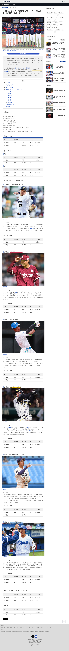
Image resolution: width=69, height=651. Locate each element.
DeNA (5, 627)
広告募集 (29, 641)
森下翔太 (10, 97)
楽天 (16, 292)
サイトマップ (32, 640)
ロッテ (33, 627)
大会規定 (8, 82)
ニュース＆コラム (9, 4)
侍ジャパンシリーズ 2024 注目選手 (14, 89)
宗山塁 (6, 71)
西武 (21, 627)
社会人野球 (41, 631)
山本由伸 (31, 228)
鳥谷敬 (9, 427)
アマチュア (39, 4)
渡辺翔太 (35, 49)
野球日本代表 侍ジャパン (17, 631)
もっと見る (63, 39)
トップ (2, 4)
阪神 (28, 427)
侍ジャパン (51, 4)
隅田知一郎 (9, 50)
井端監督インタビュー (11, 104)
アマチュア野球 (26, 631)
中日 (14, 627)
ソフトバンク (33, 68)
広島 (11, 627)
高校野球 (32, 631)
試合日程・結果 (9, 85)
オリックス (42, 627)
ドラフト (45, 4)
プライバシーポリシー (36, 641)
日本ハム (37, 627)
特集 (28, 4)
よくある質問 (39, 639)
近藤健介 (28, 68)
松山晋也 (30, 49)
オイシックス (51, 627)
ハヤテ (47, 627)
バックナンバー (59, 4)
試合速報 (17, 4)
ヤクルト (22, 68)
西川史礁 (10, 102)
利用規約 (37, 640)
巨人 (2, 627)
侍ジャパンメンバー (10, 87)
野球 (10, 7)
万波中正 (10, 95)
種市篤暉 (14, 50)
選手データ (23, 4)
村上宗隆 (17, 68)
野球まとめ (5, 7)
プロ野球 (33, 4)
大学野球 (36, 631)
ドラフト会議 (8, 631)
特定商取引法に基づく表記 (34, 642)
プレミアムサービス (31, 639)
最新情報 (8, 106)
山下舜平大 (10, 91)
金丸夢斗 (39, 49)
